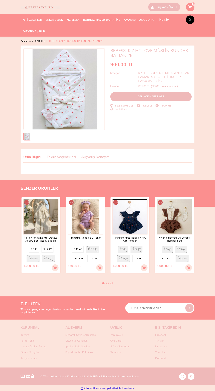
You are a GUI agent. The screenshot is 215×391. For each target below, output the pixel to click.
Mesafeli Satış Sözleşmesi (80, 335)
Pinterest (160, 358)
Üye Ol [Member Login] (173, 7)
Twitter (159, 340)
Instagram (161, 346)
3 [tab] (111, 283)
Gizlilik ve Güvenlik (76, 340)
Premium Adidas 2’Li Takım (85, 238)
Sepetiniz (115, 352)
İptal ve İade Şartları (77, 346)
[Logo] (40, 7)
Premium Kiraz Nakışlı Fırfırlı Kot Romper (130, 239)
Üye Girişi (116, 340)
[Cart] (190, 7)
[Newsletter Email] (159, 308)
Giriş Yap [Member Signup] (161, 7)
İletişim (25, 335)
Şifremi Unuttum (120, 346)
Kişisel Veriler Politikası (79, 352)
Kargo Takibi (28, 340)
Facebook (161, 335)
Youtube (160, 352)
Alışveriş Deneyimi (95, 157)
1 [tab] (103, 283)
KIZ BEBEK (144, 73)
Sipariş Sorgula (30, 352)
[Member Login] (152, 7)
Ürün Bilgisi (32, 157)
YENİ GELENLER (162, 73)
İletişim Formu (29, 358)
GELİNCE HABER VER (151, 96)
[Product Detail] (26, 203)
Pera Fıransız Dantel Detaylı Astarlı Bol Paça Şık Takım (40, 239)
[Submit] (189, 308)
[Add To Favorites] (121, 105)
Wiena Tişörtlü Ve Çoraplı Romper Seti (174, 239)
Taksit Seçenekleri (61, 157)
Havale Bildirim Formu (33, 346)
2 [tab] (107, 283)
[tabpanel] (41, 235)
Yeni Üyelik (116, 335)
